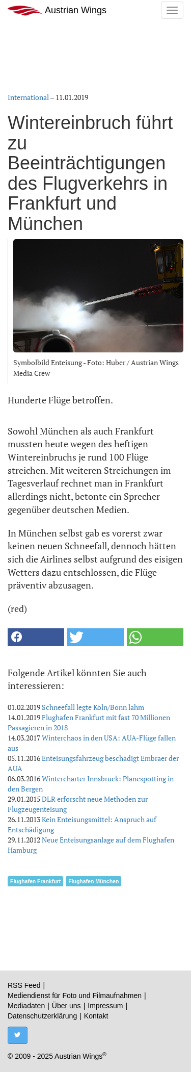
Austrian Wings (57, 10)
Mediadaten (26, 1006)
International (28, 97)
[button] (36, 637)
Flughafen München (93, 881)
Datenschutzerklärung (42, 1016)
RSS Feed (24, 985)
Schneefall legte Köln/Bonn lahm (93, 707)
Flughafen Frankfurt (35, 881)
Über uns (66, 1006)
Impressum (105, 1006)
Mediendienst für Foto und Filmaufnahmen (75, 995)
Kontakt (96, 1016)
